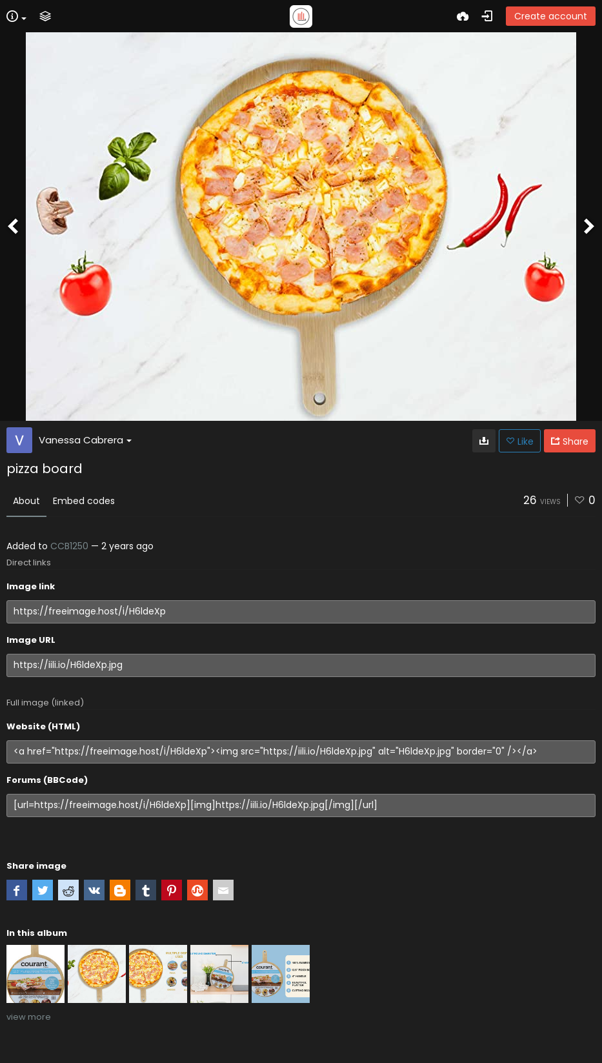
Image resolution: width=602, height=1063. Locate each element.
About (26, 500)
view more (28, 1017)
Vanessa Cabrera (85, 440)
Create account (550, 16)
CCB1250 (69, 546)
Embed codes (84, 500)
